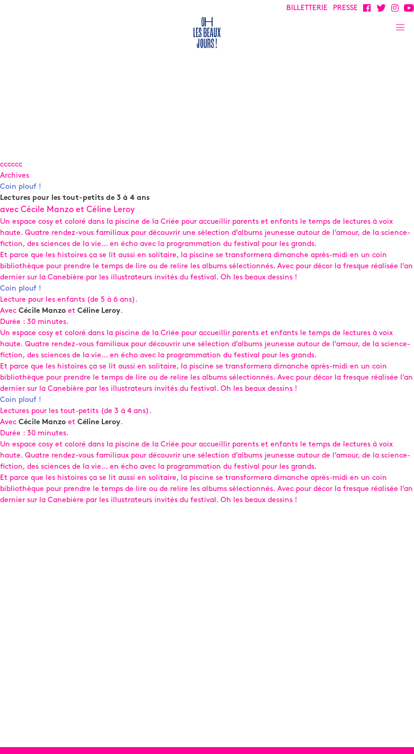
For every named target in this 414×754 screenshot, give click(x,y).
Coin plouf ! (20, 187)
